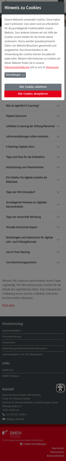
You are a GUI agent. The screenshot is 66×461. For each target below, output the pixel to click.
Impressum (52, 67)
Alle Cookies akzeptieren (33, 94)
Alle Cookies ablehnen (33, 87)
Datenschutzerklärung (17, 67)
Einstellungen (13, 75)
